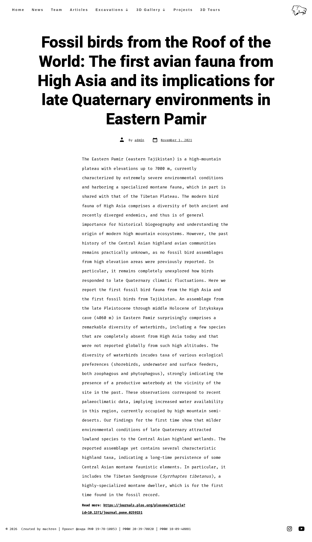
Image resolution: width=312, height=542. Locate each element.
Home (18, 10)
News (38, 10)
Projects (183, 10)
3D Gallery (151, 10)
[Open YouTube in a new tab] (301, 528)
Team (57, 10)
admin (139, 140)
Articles (79, 10)
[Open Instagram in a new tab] (289, 528)
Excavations (112, 10)
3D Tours (210, 10)
